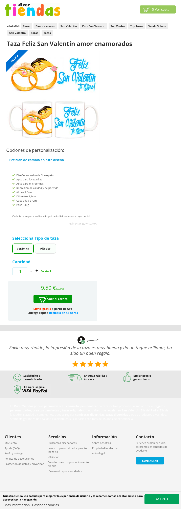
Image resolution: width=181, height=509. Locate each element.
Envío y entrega (14, 453)
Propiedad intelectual (105, 448)
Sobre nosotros (101, 443)
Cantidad (21, 261)
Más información (17, 505)
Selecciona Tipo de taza (36, 238)
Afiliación (54, 457)
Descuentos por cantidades (65, 471)
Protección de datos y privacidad (24, 464)
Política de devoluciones (19, 458)
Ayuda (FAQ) (12, 448)
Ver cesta (160, 9)
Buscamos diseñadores (62, 443)
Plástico (45, 248)
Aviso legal (98, 453)
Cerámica (23, 248)
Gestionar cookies (45, 505)
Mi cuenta (11, 443)
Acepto (162, 499)
